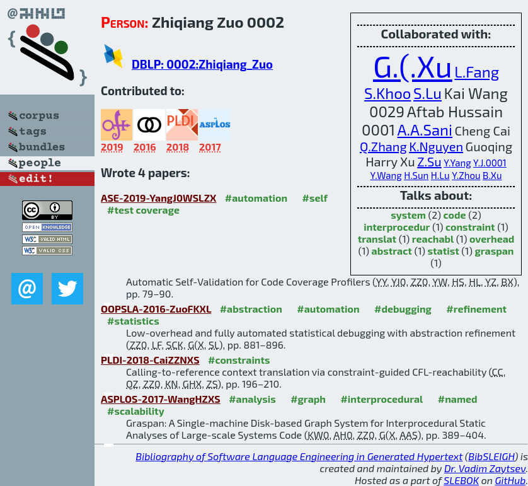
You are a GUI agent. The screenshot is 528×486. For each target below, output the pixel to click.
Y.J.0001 (490, 162)
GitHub (510, 480)
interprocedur (397, 227)
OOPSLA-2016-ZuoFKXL (156, 309)
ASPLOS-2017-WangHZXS (161, 399)
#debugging (403, 309)
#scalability (135, 411)
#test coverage (143, 210)
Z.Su (429, 161)
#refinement (476, 309)
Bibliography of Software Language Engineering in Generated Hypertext (298, 456)
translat (377, 239)
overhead (491, 239)
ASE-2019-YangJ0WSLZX (158, 198)
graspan (494, 251)
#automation (256, 198)
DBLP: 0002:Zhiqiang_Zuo (202, 64)
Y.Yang (457, 162)
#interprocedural (381, 399)
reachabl (433, 239)
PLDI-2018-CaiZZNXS (150, 360)
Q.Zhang (383, 146)
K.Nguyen (436, 146)
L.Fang (476, 71)
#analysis (252, 399)
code (455, 215)
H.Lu (440, 175)
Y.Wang (386, 175)
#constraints (239, 360)
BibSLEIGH (491, 456)
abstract (392, 251)
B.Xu (492, 175)
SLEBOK (461, 480)
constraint (470, 227)
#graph (308, 399)
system (408, 215)
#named (458, 399)
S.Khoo (387, 93)
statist (443, 251)
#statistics (133, 321)
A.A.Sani (425, 129)
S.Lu (427, 93)
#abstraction (251, 309)
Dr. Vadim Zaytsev (484, 468)
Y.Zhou (466, 175)
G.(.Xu (412, 65)
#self (315, 198)
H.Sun (416, 175)
